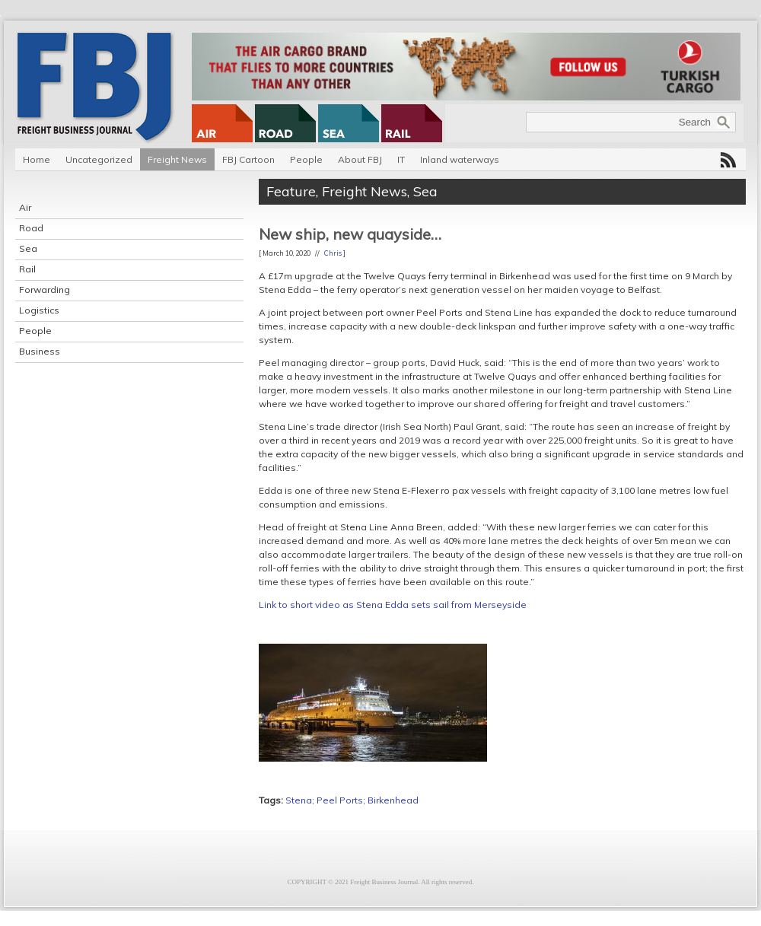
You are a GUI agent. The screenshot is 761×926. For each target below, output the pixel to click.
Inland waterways (459, 159)
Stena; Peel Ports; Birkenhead (352, 800)
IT (401, 159)
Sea (28, 248)
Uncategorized (98, 159)
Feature (291, 191)
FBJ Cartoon (248, 159)
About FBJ (360, 159)
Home (36, 159)
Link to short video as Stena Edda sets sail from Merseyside (393, 604)
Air (25, 207)
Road (31, 228)
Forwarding (44, 289)
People (306, 159)
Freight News (177, 159)
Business (39, 351)
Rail (27, 269)
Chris (333, 253)
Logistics (39, 310)
